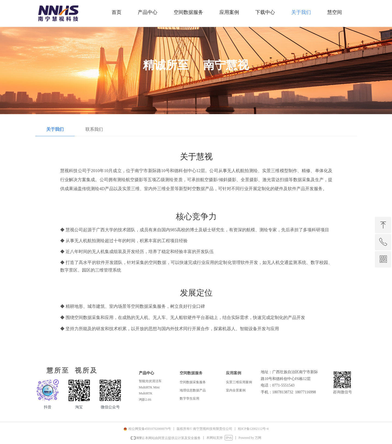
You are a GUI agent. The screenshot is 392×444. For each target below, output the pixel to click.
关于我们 (55, 129)
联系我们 (94, 129)
